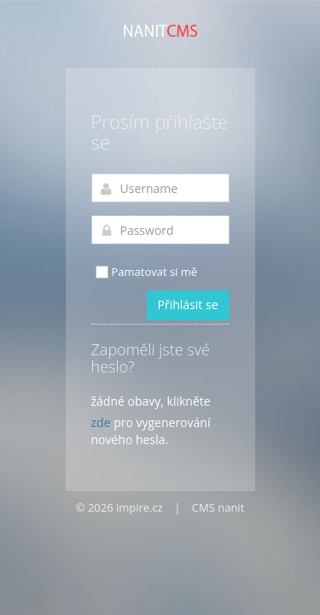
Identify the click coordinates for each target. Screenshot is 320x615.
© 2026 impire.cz (119, 507)
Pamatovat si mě (146, 272)
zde (101, 422)
